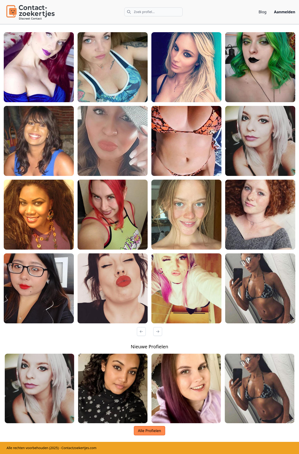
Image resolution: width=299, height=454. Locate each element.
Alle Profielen (149, 430)
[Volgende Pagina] (157, 331)
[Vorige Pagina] (141, 331)
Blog (263, 11)
